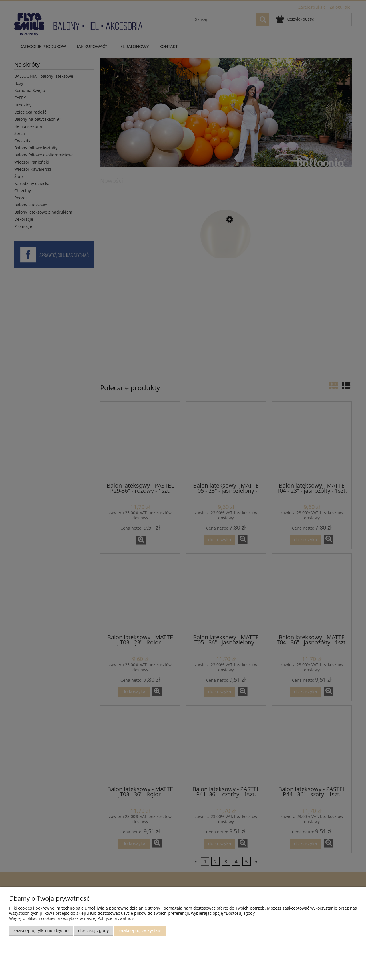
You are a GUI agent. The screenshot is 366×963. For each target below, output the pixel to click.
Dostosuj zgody (93, 930)
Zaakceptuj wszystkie (139, 930)
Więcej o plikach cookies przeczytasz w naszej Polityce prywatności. (73, 918)
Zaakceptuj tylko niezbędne (41, 930)
